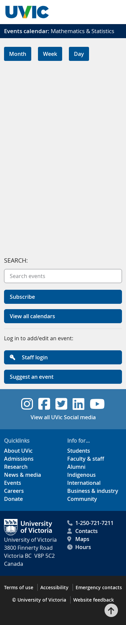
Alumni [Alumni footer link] (76, 466)
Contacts (82, 531)
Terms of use (18, 587)
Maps (78, 539)
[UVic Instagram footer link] (27, 404)
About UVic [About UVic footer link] (18, 450)
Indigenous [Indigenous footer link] (81, 474)
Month (17, 54)
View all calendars (32, 316)
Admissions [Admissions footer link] (19, 458)
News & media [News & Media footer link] (22, 474)
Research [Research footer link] (16, 466)
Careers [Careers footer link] (14, 491)
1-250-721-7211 (90, 523)
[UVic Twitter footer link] (61, 404)
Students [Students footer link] (78, 450)
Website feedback (93, 600)
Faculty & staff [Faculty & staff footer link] (85, 458)
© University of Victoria (39, 600)
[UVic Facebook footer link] (44, 404)
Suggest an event (31, 376)
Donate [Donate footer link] (13, 499)
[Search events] (63, 276)
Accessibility (54, 587)
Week (50, 54)
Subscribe (22, 296)
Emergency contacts (99, 587)
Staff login (29, 357)
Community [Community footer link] (82, 499)
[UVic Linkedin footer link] (78, 404)
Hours (79, 547)
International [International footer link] (83, 482)
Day (79, 54)
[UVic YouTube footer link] (97, 404)
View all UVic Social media (63, 417)
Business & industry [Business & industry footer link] (92, 491)
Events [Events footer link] (12, 482)
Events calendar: (26, 31)
